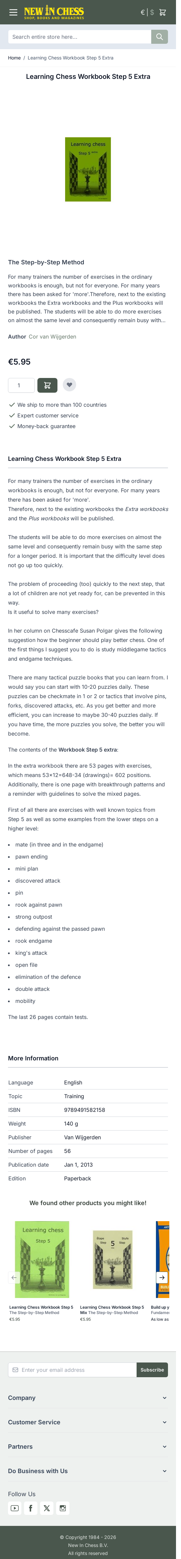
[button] (88, 1398)
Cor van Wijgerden (52, 336)
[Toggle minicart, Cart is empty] (162, 12)
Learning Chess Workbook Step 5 (41, 1310)
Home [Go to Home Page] (14, 57)
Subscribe (152, 1370)
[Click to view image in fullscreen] (88, 169)
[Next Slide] (162, 1278)
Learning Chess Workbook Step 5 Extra (71, 57)
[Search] (159, 37)
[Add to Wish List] (69, 384)
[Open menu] (13, 12)
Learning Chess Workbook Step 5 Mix (112, 1310)
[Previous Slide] (14, 1278)
